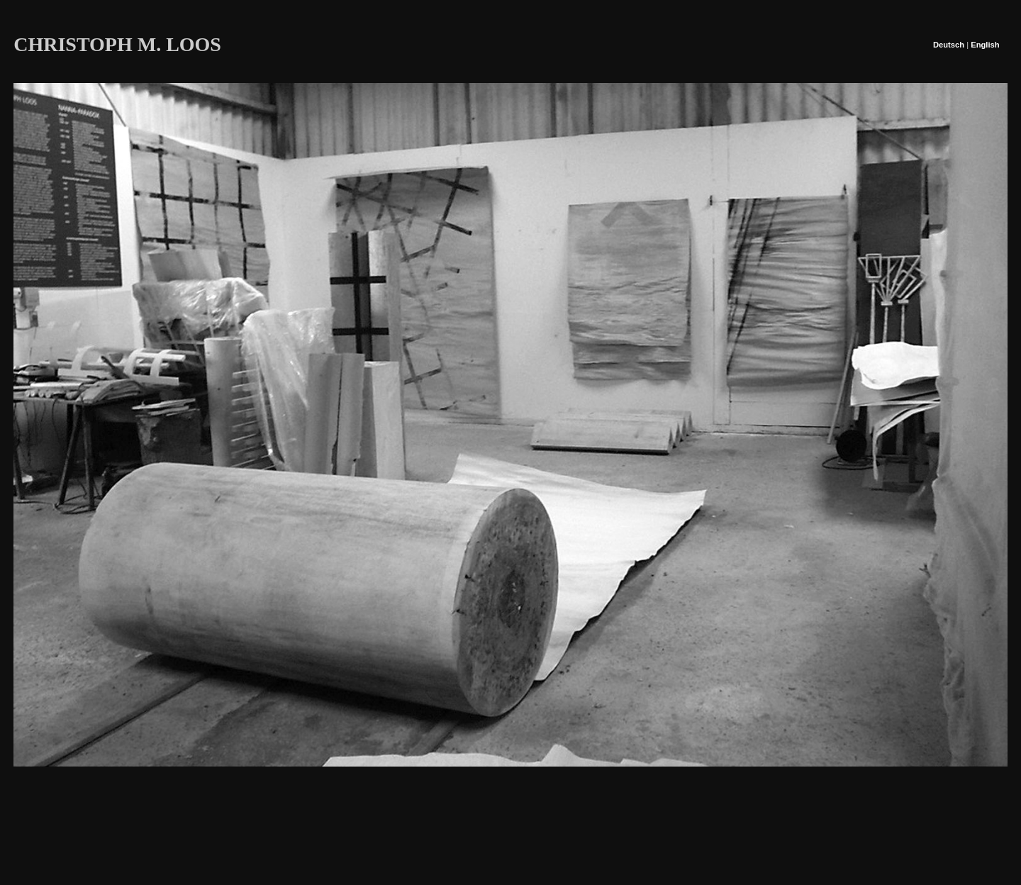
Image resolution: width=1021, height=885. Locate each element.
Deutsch (948, 44)
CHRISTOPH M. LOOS (117, 44)
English (985, 44)
